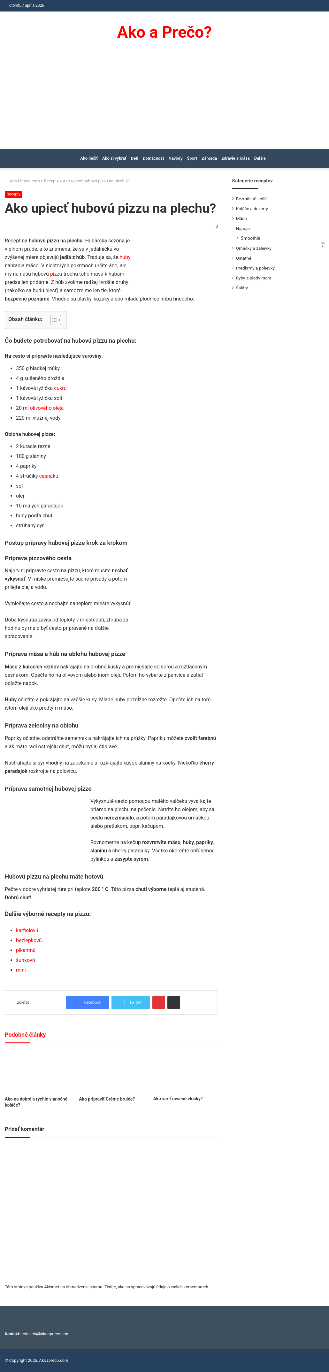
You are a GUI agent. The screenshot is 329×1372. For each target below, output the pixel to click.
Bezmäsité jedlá (251, 198)
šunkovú (25, 960)
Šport (192, 158)
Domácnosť (153, 158)
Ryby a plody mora (254, 277)
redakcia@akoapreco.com (45, 1333)
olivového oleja (47, 408)
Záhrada (209, 158)
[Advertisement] (164, 101)
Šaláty (242, 287)
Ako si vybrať (114, 158)
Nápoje (243, 228)
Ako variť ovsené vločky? (178, 1098)
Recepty (51, 181)
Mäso (241, 218)
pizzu (56, 274)
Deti (134, 158)
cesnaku (48, 476)
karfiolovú (27, 930)
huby (124, 257)
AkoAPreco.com (22, 181)
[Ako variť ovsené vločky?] (185, 1071)
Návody (176, 158)
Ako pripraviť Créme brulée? (107, 1098)
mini (21, 970)
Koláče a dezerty (252, 208)
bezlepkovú (29, 940)
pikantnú (25, 950)
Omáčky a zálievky (254, 248)
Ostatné (243, 258)
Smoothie (250, 238)
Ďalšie (260, 158)
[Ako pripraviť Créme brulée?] (111, 1071)
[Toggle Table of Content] (52, 320)
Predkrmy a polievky (255, 268)
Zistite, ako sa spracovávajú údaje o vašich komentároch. (156, 1286)
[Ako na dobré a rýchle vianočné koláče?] (37, 1071)
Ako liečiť (89, 158)
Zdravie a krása (235, 158)
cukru (60, 388)
